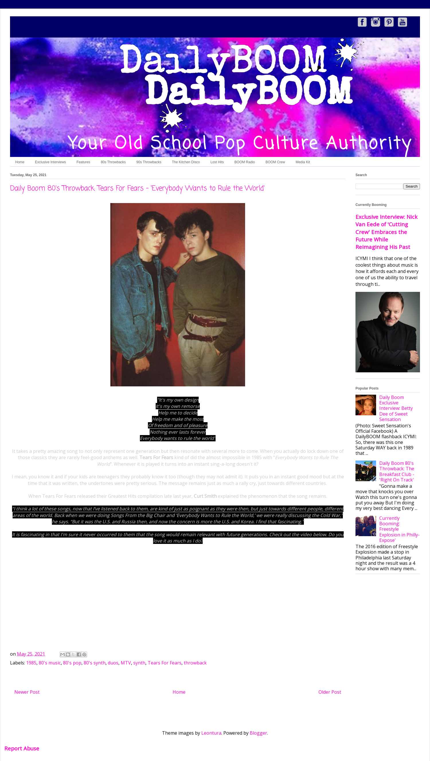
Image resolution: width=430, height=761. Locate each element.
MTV (126, 663)
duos (113, 663)
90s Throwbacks (148, 162)
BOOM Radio (244, 162)
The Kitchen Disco (186, 162)
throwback (195, 663)
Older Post (329, 692)
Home (19, 162)
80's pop (72, 663)
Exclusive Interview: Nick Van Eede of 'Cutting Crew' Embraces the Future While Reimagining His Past (386, 231)
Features (83, 162)
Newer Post (27, 692)
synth (139, 663)
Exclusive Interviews (50, 162)
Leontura (211, 733)
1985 (31, 663)
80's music (50, 663)
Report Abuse (21, 748)
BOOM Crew (275, 162)
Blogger (258, 733)
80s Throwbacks (113, 162)
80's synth (94, 663)
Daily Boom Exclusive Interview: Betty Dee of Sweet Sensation (396, 408)
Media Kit (303, 162)
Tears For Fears (164, 663)
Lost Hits (217, 162)
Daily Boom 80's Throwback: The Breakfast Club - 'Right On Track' (396, 471)
